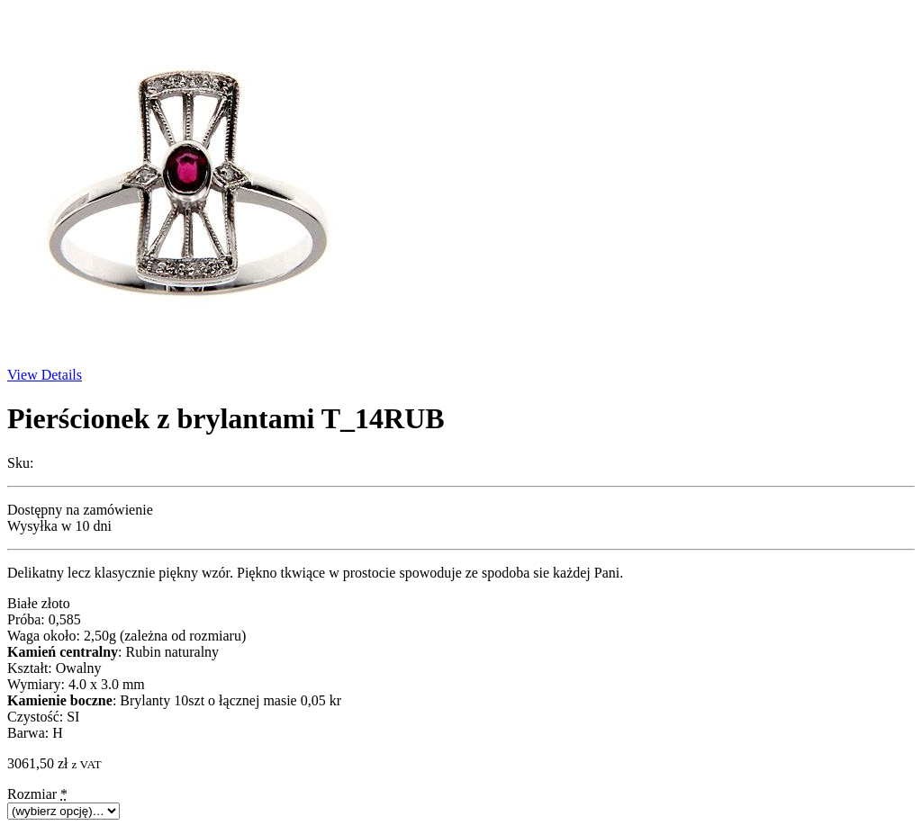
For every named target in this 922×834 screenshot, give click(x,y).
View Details (44, 374)
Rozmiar (37, 794)
